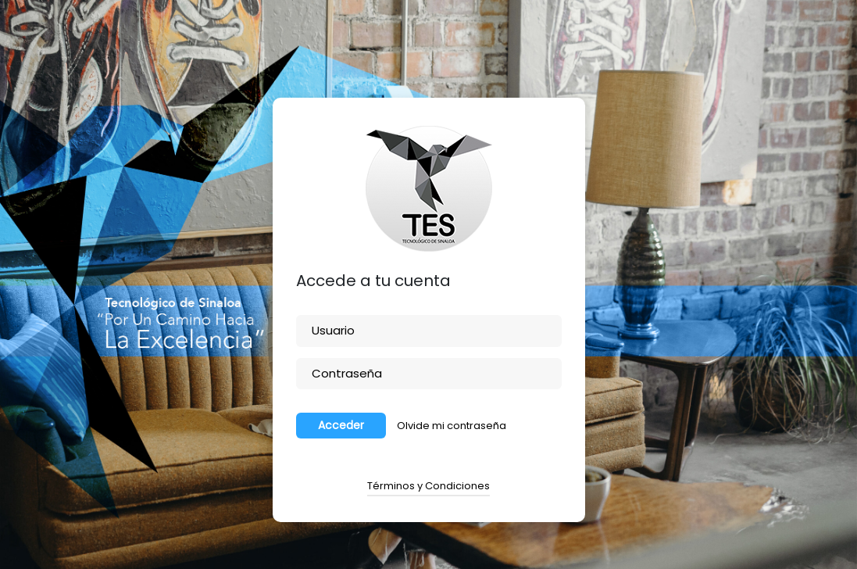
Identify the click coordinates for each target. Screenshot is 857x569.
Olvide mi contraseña (451, 425)
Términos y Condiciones (428, 485)
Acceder (341, 425)
